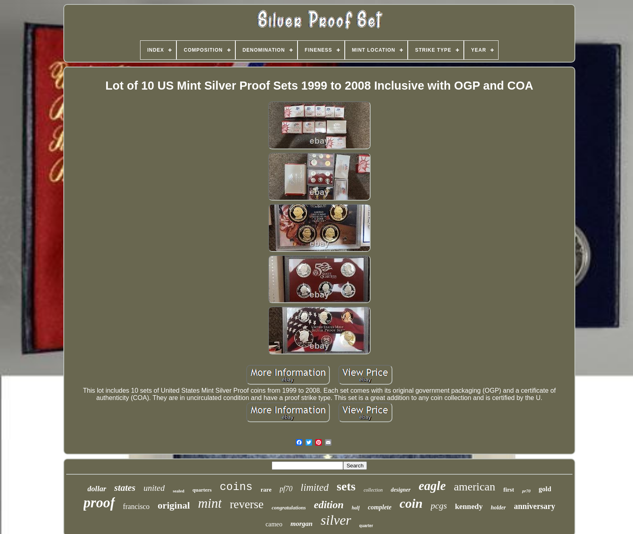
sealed (178, 490)
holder (498, 508)
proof (99, 503)
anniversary (534, 506)
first (508, 489)
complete (380, 507)
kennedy (469, 506)
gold (545, 489)
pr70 (526, 490)
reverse (247, 504)
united (154, 488)
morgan (301, 524)
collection (373, 490)
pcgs (439, 505)
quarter (366, 526)
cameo (274, 524)
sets (346, 486)
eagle (432, 486)
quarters (202, 490)
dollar (97, 488)
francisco (136, 507)
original (174, 505)
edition (329, 505)
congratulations (289, 508)
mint (210, 503)
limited (315, 487)
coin (411, 503)
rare (265, 489)
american (474, 486)
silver (336, 520)
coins (236, 487)
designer (401, 490)
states (124, 488)
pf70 (286, 489)
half (356, 508)
